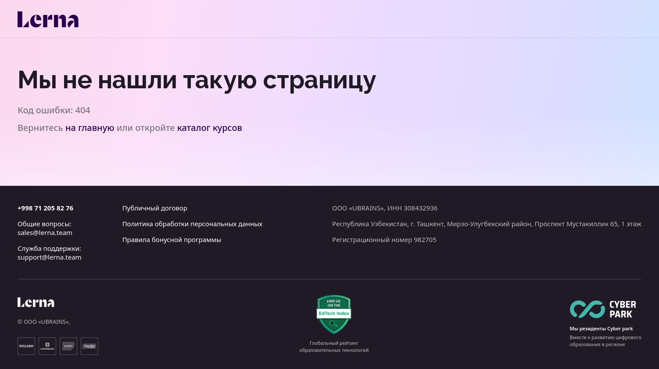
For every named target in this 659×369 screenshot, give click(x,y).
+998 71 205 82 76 (45, 207)
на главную (90, 128)
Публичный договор (154, 207)
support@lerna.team (50, 257)
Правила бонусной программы (172, 239)
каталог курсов (209, 128)
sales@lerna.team (45, 232)
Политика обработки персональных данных (192, 223)
